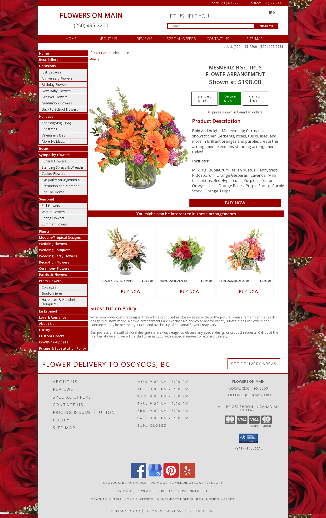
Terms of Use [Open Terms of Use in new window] (201, 510)
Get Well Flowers (55, 97)
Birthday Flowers (55, 84)
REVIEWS (145, 38)
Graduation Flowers (57, 103)
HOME (71, 38)
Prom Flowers (50, 281)
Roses (44, 148)
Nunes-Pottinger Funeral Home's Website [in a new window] (196, 499)
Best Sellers (48, 59)
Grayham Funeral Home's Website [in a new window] (122, 499)
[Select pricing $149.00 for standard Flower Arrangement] (204, 99)
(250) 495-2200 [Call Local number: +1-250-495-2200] (231, 3)
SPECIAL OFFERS (181, 38)
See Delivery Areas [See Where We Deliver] (254, 364)
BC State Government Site (185, 491)
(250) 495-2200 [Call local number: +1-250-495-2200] (255, 388)
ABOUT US (108, 38)
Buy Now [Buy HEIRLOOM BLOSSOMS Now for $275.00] (249, 291)
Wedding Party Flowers (58, 256)
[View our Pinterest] (171, 476)
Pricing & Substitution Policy (62, 348)
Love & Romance (52, 317)
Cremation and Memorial (61, 186)
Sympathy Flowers (54, 154)
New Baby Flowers (56, 90)
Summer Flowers (55, 224)
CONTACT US (218, 38)
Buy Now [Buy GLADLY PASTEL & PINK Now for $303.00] (131, 291)
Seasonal (46, 199)
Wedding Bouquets (54, 250)
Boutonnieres (52, 293)
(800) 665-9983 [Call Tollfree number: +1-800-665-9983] (273, 3)
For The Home (53, 192)
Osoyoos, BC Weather (136, 491)
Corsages (49, 287)
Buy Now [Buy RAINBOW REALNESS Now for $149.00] (190, 291)
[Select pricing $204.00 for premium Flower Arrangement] (255, 99)
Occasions (47, 66)
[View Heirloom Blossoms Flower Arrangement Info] (245, 251)
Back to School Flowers (60, 109)
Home (44, 53)
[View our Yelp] (187, 476)
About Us (46, 323)
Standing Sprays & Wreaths (63, 167)
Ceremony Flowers (54, 268)
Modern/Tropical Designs (60, 237)
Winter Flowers (53, 212)
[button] (248, 438)
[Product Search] (211, 26)
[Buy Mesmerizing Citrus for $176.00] (235, 203)
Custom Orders (51, 336)
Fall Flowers (51, 205)
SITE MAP (255, 38)
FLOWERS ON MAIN (91, 15)
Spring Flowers (53, 218)
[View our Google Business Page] (155, 476)
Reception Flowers (54, 262)
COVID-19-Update (53, 342)
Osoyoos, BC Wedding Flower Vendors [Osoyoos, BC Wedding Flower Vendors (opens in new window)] (186, 482)
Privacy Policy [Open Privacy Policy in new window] (126, 510)
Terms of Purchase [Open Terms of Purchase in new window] (164, 510)
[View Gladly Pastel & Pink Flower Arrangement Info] (127, 251)
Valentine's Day (53, 135)
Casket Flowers (53, 173)
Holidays (46, 116)
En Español (48, 311)
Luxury (44, 329)
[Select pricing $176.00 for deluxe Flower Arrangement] (230, 99)
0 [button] (271, 12)
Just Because (52, 72)
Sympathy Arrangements (61, 179)
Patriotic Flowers (53, 274)
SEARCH (266, 26)
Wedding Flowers (53, 243)
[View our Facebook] (138, 476)
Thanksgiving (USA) (56, 123)
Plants (44, 231)
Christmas (49, 129)
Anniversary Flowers (57, 78)
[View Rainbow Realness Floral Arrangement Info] (186, 251)
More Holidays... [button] (54, 141)
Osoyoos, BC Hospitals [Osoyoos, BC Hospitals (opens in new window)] (124, 482)
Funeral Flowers (54, 161)
